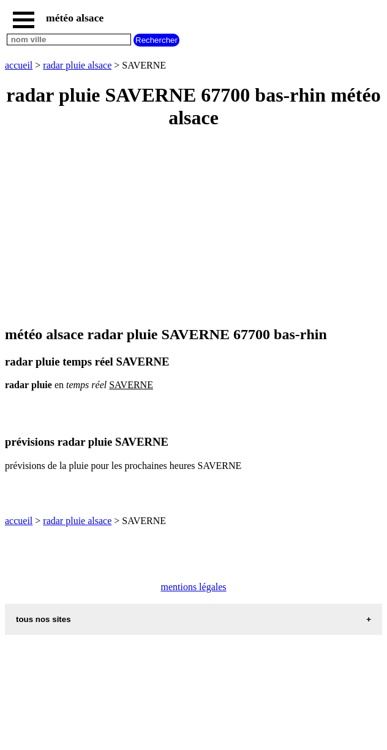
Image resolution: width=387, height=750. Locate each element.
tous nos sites (43, 619)
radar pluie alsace (77, 65)
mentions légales (193, 587)
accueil (18, 65)
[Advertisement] (193, 228)
